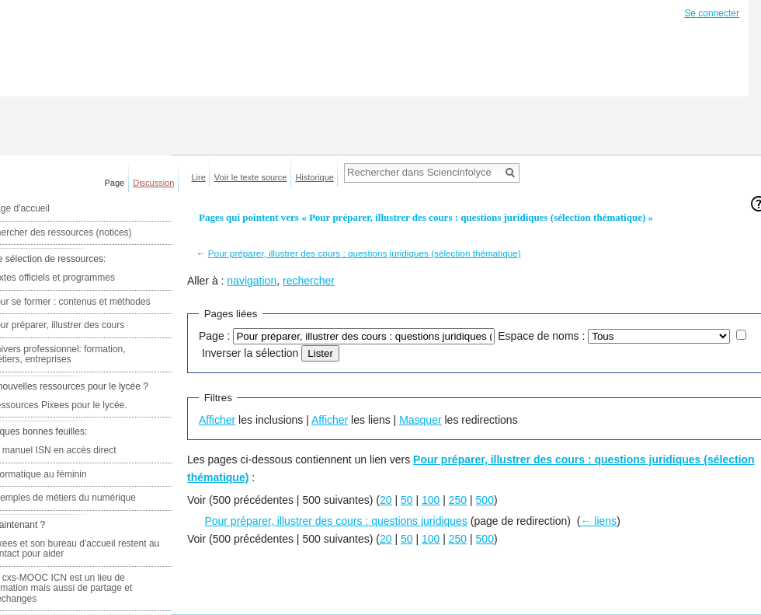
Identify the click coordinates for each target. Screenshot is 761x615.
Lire (199, 177)
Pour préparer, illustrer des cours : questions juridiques (335, 521)
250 (458, 500)
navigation (251, 280)
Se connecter (711, 13)
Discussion (153, 182)
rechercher (309, 280)
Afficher (217, 420)
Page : (214, 336)
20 (386, 500)
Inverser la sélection (250, 353)
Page (115, 182)
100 (431, 500)
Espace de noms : (541, 336)
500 (485, 500)
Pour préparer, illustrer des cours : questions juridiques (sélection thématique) (364, 253)
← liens (598, 521)
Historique (314, 177)
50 (407, 500)
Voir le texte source (250, 177)
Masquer (420, 420)
